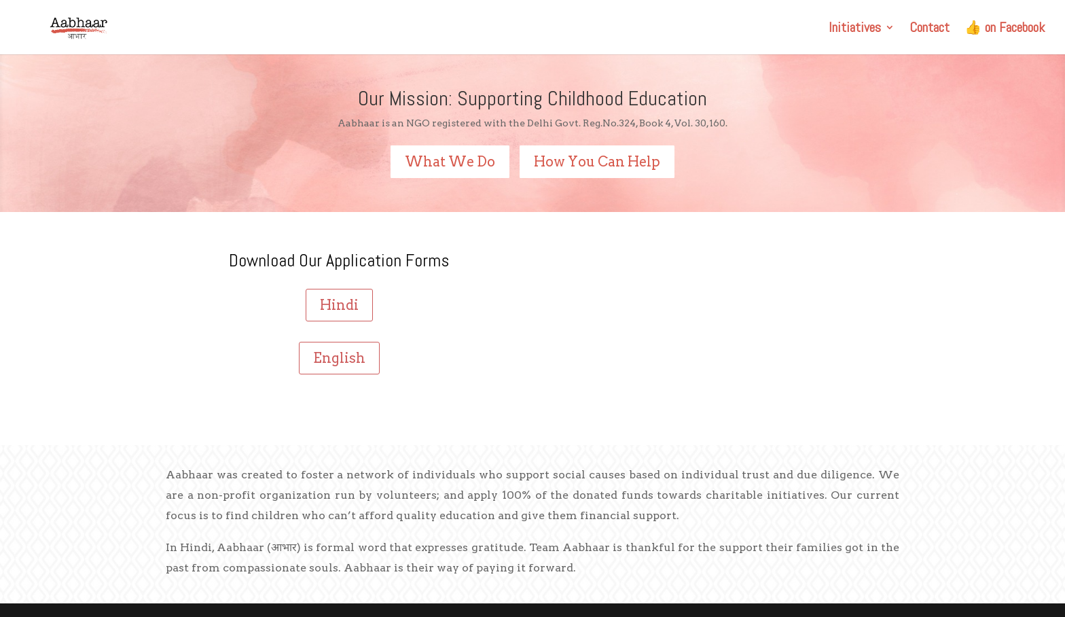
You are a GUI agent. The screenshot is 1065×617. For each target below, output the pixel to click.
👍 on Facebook (1004, 29)
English (339, 358)
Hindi (339, 305)
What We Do (450, 162)
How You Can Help (597, 162)
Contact (929, 29)
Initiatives (855, 29)
